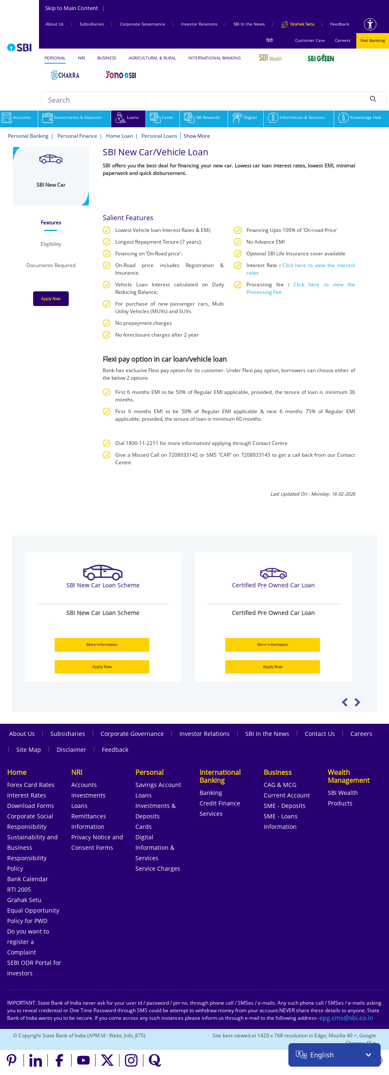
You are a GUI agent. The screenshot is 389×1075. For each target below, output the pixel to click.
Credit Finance (220, 803)
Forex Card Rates (30, 785)
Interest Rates (26, 795)
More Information (108, 644)
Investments (88, 795)
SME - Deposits (285, 806)
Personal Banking (28, 135)
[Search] (373, 98)
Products (340, 803)
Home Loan (119, 135)
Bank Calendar (27, 879)
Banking (211, 793)
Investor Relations (199, 24)
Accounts (84, 785)
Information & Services (296, 117)
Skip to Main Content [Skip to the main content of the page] (75, 8)
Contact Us (320, 734)
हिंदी (269, 40)
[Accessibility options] (370, 24)
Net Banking (372, 40)
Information (87, 827)
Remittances (88, 816)
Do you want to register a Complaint (28, 941)
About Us (55, 24)
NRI (81, 58)
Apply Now (50, 298)
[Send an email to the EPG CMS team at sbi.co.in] (346, 1017)
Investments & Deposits (72, 117)
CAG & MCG (280, 785)
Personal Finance (77, 135)
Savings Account (158, 785)
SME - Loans (281, 816)
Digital (244, 117)
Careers (342, 40)
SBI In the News (249, 24)
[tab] (51, 222)
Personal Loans (159, 135)
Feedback (339, 24)
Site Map (28, 750)
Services (211, 814)
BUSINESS (106, 58)
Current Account (287, 795)
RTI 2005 (19, 889)
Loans (127, 117)
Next (357, 702)
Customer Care (310, 40)
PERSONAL (54, 58)
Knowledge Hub (359, 117)
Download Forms (30, 806)
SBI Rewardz (202, 117)
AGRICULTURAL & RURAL (152, 58)
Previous (345, 702)
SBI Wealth (343, 793)
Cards (161, 117)
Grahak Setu (24, 900)
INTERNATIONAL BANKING (214, 58)
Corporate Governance (142, 24)
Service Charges (157, 868)
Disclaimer (71, 750)
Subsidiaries (92, 24)
